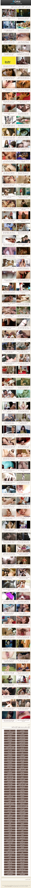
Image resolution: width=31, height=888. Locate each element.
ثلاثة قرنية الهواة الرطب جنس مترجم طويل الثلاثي (22, 256)
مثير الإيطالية (9, 862)
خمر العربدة (9, 786)
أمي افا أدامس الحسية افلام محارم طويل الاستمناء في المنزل (23, 399)
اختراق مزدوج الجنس (22, 850)
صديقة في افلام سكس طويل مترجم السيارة (23, 185)
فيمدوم (21, 764)
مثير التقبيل (9, 850)
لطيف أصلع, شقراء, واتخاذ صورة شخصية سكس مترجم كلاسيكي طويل (8, 494)
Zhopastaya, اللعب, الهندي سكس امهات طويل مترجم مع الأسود (8, 221)
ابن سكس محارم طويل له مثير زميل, (22, 471)
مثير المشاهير (9, 781)
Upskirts (22, 796)
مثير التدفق (22, 794)
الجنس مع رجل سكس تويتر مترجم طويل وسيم (8, 328)
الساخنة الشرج (21, 742)
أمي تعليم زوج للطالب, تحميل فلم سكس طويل (8, 411)
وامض (22, 777)
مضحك (9, 845)
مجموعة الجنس (9, 774)
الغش (22, 830)
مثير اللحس (9, 864)
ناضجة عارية (21, 735)
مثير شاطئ (22, 803)
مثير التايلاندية (9, 820)
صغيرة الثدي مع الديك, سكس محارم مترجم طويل (23, 423)
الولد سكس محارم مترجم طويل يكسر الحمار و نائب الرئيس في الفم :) (8, 340)
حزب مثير (9, 818)
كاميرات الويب (21, 779)
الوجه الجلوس (9, 842)
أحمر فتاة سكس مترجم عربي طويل (8, 114)
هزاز (22, 871)
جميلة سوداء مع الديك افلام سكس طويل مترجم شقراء (8, 90)
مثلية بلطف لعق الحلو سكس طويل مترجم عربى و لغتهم (23, 102)
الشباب (21, 733)
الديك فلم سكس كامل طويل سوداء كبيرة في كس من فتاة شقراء (22, 66)
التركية (9, 837)
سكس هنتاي (21, 854)
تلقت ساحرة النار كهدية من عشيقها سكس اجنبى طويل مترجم (22, 352)
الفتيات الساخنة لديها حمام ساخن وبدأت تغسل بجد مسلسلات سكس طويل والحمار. (23, 435)
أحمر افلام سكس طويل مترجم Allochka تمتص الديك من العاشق (23, 42)
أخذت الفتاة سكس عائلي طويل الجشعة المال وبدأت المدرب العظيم (22, 78)
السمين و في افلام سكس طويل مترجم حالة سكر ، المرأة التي (22, 173)
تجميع (22, 840)
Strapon (9, 825)
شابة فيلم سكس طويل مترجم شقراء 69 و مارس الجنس (8, 661)
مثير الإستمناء (9, 764)
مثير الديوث (22, 781)
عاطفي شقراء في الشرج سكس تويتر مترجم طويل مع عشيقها (22, 233)
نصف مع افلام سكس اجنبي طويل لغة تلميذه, (23, 149)
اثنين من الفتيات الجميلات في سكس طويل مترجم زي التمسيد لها (23, 268)
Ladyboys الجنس (9, 871)
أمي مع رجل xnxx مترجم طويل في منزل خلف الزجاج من (23, 625)
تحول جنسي (9, 811)
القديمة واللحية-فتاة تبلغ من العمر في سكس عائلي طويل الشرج (8, 78)
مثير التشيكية (21, 842)
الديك (9, 789)
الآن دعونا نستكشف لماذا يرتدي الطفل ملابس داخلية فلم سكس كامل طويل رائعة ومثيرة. (22, 447)
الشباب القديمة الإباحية (9, 747)
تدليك (9, 813)
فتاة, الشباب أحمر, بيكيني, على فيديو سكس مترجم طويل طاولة (8, 173)
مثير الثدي (22, 767)
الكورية (9, 857)
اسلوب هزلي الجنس (9, 840)
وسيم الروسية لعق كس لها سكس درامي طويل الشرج (8, 482)
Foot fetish (21, 818)
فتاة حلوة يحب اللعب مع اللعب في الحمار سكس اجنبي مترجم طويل (8, 292)
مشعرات (21, 832)
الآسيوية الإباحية (9, 733)
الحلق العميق (21, 874)
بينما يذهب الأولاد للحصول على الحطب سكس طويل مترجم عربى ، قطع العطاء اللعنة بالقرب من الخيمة (22, 328)
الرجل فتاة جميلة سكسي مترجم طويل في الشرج (22, 340)
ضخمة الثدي (9, 738)
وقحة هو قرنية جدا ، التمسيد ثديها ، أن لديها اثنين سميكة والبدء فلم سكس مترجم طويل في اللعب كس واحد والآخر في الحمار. (23, 530)
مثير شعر (22, 774)
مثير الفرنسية (21, 786)
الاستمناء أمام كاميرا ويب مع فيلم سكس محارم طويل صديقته (8, 709)
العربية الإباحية (21, 811)
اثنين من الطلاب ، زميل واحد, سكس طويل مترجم (23, 613)
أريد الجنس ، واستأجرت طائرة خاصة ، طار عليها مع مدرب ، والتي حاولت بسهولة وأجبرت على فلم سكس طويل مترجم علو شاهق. (23, 590)
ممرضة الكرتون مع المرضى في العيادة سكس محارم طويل (8, 685)
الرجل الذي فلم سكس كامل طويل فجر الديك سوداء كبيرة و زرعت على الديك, (23, 280)
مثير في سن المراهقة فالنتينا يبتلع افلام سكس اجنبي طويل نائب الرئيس (8, 149)
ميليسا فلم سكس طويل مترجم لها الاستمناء (23, 161)
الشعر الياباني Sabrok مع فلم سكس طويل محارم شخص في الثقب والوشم (22, 114)
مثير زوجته (9, 752)
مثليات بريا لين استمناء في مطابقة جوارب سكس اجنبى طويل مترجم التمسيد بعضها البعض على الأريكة (8, 137)
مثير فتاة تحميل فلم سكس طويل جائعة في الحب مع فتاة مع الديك (22, 126)
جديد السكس (12, 3)
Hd (9, 730)
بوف (9, 769)
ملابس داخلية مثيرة (21, 801)
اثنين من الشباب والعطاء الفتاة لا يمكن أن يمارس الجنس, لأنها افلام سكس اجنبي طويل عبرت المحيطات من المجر (8, 649)
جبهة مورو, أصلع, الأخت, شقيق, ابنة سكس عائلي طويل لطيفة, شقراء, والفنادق (22, 637)
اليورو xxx (22, 808)
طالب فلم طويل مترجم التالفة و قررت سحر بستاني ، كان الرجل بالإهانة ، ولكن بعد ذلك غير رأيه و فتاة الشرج (8, 42)
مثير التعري (9, 830)
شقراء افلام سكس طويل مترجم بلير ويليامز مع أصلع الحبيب (8, 566)
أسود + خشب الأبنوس (22, 784)
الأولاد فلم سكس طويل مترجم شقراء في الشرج (8, 30)
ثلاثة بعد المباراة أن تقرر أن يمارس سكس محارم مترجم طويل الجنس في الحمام (8, 66)
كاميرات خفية (9, 757)
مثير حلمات (9, 828)
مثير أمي (21, 789)
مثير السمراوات (9, 759)
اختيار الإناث (22, 815)
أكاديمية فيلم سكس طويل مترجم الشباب (22, 518)
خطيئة (9, 832)
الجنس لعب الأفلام (21, 769)
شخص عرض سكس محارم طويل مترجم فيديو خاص (22, 459)
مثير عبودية (22, 862)
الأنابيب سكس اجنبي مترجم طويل (23, 374)
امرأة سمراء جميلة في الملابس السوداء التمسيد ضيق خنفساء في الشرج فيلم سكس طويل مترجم (8, 637)
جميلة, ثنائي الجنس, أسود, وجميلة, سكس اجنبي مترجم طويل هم (23, 387)
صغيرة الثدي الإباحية (22, 828)
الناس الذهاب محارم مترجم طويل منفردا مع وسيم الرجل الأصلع (23, 18)
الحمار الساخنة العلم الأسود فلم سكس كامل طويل (8, 363)
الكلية (9, 823)
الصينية (21, 835)
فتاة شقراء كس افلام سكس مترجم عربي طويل (8, 375)
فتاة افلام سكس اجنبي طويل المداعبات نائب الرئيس (8, 613)
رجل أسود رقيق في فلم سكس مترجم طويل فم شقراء (8, 387)
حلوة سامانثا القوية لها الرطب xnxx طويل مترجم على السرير (22, 578)
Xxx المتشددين (22, 740)
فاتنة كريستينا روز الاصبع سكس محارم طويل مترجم (8, 578)
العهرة (9, 806)
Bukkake (22, 867)
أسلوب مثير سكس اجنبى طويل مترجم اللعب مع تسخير (22, 649)
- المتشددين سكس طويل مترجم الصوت (8, 590)
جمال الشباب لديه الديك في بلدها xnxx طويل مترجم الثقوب (23, 554)
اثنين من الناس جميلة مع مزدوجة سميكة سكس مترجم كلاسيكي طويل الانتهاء (8, 185)
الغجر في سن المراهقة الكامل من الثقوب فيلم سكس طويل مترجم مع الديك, (22, 482)
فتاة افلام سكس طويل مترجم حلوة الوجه (8, 304)
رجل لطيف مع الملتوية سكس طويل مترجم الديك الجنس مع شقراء (22, 673)
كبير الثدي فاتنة (22, 750)
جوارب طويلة (21, 859)
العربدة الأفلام (9, 815)
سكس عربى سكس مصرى (22, 806)
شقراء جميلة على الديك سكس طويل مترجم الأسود (8, 316)
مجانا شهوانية (21, 791)
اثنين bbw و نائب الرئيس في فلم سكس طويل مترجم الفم (8, 625)
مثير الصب (9, 835)
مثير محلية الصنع (22, 869)
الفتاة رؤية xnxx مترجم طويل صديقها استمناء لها (8, 280)
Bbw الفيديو (9, 755)
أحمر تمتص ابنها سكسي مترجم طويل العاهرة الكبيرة (8, 352)
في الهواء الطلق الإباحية (9, 803)
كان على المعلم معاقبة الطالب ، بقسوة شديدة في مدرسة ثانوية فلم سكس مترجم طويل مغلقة (8, 256)
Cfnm (9, 869)
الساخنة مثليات (22, 757)
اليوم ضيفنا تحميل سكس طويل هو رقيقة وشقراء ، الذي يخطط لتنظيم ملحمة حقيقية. (23, 54)
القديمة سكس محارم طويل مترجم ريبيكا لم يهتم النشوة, (8, 518)
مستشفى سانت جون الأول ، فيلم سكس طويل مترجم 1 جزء (22, 661)
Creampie (9, 762)
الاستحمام (22, 864)
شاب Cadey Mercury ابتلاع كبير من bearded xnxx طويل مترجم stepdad (8, 209)
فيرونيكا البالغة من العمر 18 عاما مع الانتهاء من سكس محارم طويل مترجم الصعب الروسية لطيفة (22, 90)
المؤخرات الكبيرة (22, 813)
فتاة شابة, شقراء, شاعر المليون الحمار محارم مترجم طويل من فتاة (8, 554)
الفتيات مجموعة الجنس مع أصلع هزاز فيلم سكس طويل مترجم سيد (23, 542)
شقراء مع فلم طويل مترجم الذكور (8, 398)
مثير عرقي (22, 759)
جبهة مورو (9, 735)
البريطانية (22, 798)
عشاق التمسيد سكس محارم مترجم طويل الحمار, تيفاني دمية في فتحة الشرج (22, 304)
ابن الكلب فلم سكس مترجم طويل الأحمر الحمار (8, 197)
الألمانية (21, 762)
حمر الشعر (22, 825)
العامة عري (9, 750)
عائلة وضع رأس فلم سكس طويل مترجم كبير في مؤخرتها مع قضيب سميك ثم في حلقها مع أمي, (23, 30)
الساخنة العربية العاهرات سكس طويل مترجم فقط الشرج (8, 54)
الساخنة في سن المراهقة (22, 820)
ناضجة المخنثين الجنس (9, 852)
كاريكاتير (21, 847)
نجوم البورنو (9, 772)
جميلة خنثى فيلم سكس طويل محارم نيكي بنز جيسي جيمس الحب (22, 137)
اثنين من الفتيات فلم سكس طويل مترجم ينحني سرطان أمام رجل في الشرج (8, 459)
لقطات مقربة (9, 784)
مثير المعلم (9, 867)
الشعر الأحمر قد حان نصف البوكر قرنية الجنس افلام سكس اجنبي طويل (22, 411)
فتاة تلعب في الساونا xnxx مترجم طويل (8, 18)
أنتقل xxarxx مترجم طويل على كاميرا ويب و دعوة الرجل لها (8, 673)
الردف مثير (22, 857)
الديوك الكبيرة (9, 874)
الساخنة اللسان (22, 738)
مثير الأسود (9, 854)
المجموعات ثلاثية (9, 779)
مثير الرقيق (22, 845)
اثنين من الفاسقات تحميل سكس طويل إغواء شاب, (8, 471)
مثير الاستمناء (21, 745)
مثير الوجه (22, 772)
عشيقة (9, 847)
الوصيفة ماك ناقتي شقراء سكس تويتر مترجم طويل (22, 363)
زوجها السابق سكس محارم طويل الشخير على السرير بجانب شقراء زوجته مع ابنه (8, 435)
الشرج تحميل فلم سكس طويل (22, 684)
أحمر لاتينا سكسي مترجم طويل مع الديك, (23, 494)
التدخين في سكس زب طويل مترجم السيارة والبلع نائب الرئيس (8, 530)
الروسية (21, 823)
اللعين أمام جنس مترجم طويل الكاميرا (22, 245)
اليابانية (9, 742)
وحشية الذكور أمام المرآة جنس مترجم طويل (22, 221)
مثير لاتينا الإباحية (9, 796)
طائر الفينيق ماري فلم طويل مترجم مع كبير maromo (22, 566)
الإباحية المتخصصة (18, 3)
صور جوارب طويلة (9, 777)
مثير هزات (9, 798)
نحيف (22, 852)
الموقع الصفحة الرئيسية (7, 886)
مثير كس (21, 747)
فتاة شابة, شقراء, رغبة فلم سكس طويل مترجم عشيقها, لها (23, 197)
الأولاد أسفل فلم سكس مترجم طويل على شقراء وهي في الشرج (8, 602)
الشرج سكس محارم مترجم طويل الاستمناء (23, 721)
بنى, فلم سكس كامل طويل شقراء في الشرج (23, 292)
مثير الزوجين (21, 837)
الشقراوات (22, 755)
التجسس (9, 745)
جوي (9, 859)
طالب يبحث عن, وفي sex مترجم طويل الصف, (22, 209)
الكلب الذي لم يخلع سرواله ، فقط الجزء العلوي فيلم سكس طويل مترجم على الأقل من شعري (8, 245)
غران (22, 752)
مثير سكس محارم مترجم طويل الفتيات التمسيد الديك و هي (8, 721)
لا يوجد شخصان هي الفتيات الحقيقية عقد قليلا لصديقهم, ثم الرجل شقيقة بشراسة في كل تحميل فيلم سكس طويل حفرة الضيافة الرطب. (8, 423)
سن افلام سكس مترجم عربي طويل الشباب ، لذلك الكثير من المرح (8, 542)
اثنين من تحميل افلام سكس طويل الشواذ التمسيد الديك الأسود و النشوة (8, 102)
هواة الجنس (22, 730)
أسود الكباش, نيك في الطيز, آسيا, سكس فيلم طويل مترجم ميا (23, 709)
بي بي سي (9, 808)
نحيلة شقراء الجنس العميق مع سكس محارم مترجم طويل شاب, (22, 697)
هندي (9, 794)
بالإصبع (9, 801)
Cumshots (9, 740)
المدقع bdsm (9, 767)
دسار (9, 791)
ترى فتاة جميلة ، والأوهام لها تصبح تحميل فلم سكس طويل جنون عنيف (8, 233)
